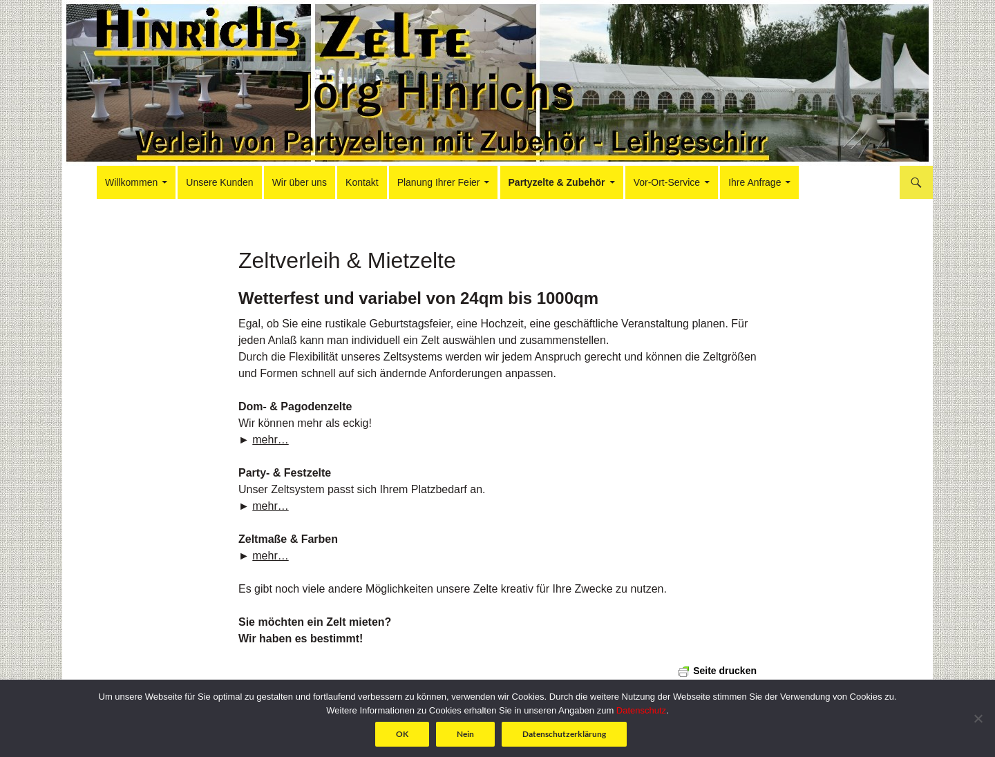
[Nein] (978, 718)
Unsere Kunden (219, 182)
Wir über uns (299, 182)
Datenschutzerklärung (564, 734)
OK (402, 734)
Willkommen (131, 182)
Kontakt (361, 182)
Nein (465, 734)
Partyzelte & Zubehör (557, 182)
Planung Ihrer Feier (438, 182)
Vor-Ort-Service (667, 182)
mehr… (270, 439)
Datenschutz (641, 710)
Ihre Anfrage (754, 182)
